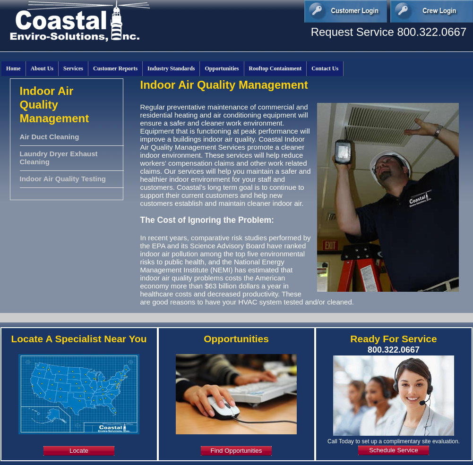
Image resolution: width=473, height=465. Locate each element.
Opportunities (222, 68)
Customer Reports (115, 68)
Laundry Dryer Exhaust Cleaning (59, 158)
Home (13, 68)
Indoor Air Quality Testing (63, 179)
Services (73, 68)
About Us (42, 68)
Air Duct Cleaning (49, 137)
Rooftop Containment (275, 68)
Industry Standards (171, 68)
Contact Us (324, 68)
